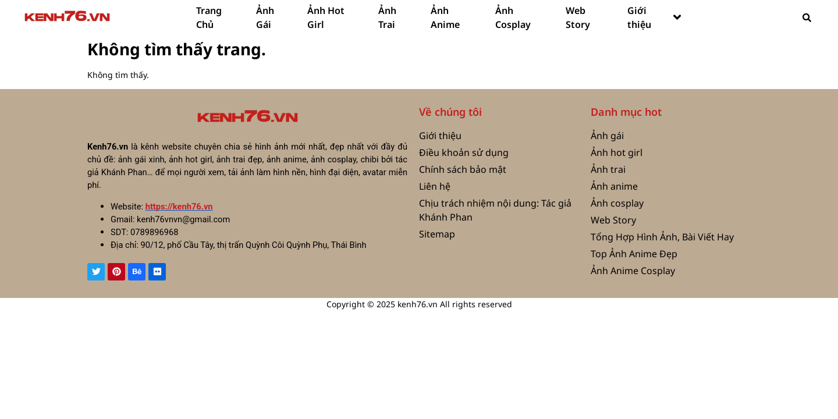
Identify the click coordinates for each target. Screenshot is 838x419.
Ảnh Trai (387, 17)
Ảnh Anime (445, 17)
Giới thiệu (654, 17)
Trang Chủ (209, 17)
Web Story (578, 17)
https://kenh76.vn (179, 206)
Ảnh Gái (265, 17)
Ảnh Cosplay (513, 17)
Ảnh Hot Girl (326, 17)
